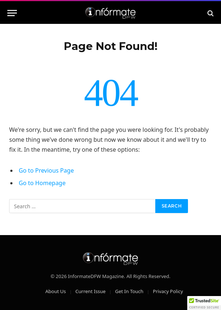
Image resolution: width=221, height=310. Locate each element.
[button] (204, 303)
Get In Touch (129, 291)
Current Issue (90, 291)
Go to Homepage (42, 183)
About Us (56, 291)
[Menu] (12, 13)
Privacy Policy (168, 291)
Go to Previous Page (46, 170)
